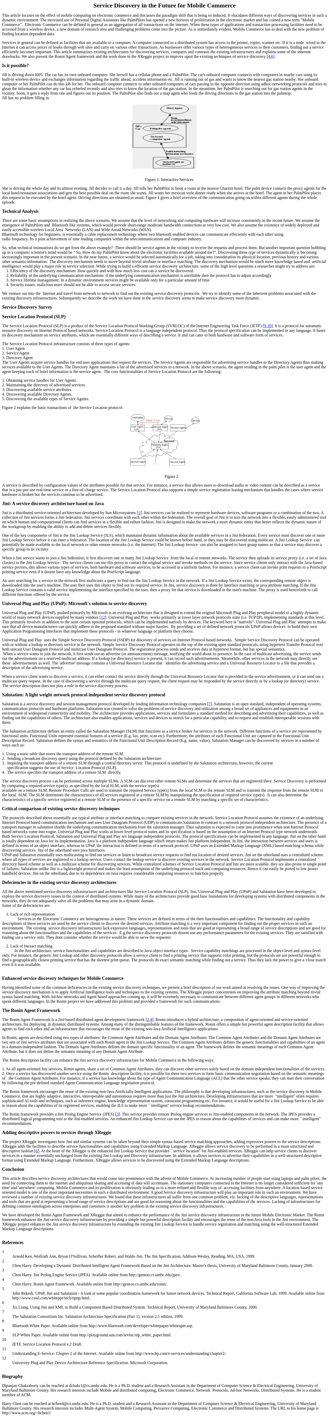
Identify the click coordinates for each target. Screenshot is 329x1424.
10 (269, 326)
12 (103, 617)
